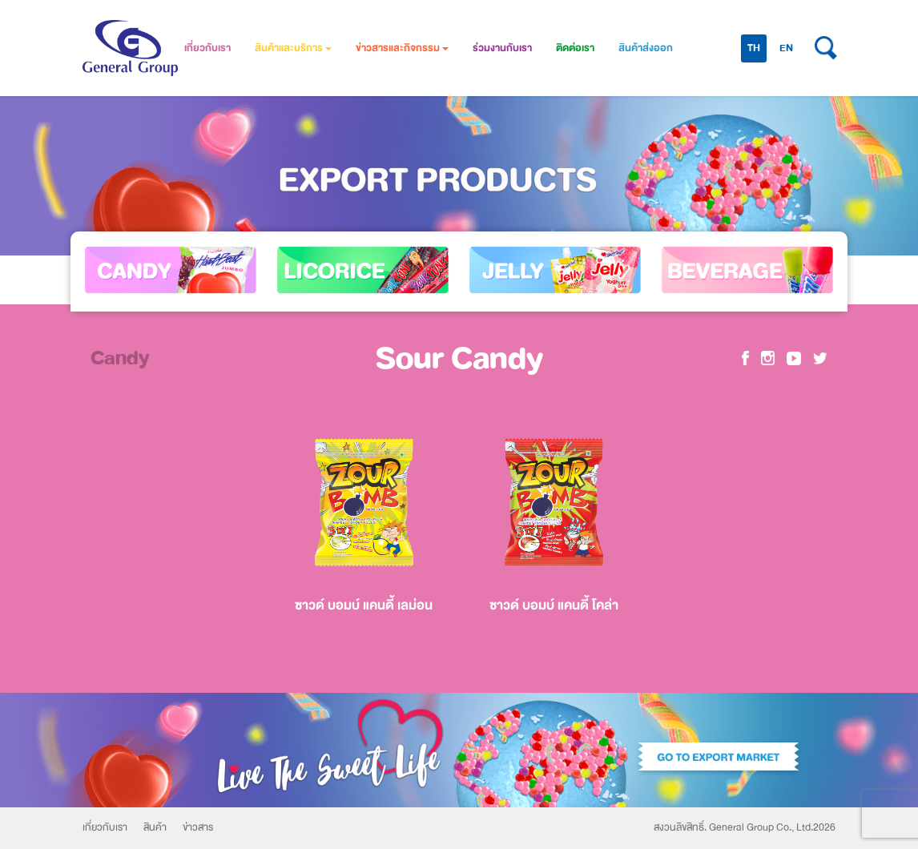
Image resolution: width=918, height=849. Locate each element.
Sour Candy (459, 358)
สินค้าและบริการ (293, 48)
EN (786, 48)
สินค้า (155, 827)
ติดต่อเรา (575, 48)
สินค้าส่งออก (645, 48)
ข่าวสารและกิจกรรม (402, 48)
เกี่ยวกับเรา (207, 48)
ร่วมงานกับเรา (502, 48)
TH (753, 48)
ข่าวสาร (198, 827)
